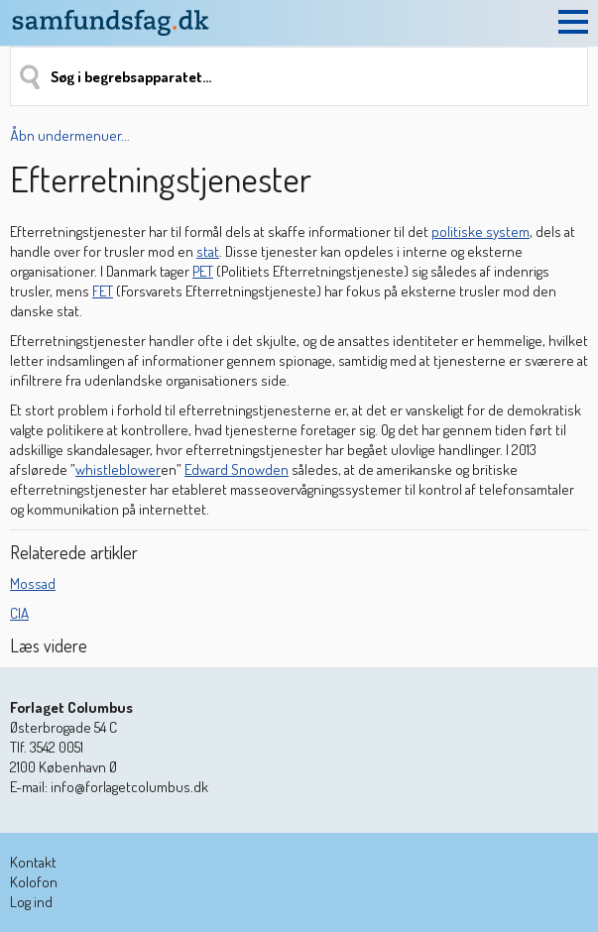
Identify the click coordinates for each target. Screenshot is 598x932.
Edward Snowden (236, 469)
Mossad (33, 583)
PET (202, 271)
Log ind (31, 901)
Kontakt (33, 862)
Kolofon (34, 882)
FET (102, 291)
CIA (19, 613)
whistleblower (118, 469)
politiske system (480, 231)
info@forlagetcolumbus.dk (129, 786)
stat (207, 251)
